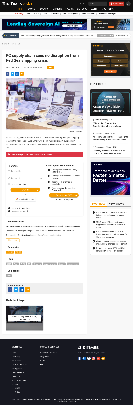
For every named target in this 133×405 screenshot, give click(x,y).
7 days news (44, 356)
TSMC (45, 14)
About (14, 352)
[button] (25, 199)
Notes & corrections (19, 380)
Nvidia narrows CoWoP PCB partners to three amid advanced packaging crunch (111, 215)
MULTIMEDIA (107, 9)
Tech (12, 44)
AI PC (23, 264)
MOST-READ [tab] (98, 204)
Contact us (16, 376)
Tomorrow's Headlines (105, 36)
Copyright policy (18, 372)
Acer (16, 264)
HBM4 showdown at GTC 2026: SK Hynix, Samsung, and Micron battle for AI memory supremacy (111, 234)
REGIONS (31, 9)
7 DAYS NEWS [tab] (116, 204)
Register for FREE (66, 195)
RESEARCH (44, 9)
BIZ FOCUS (82, 9)
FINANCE (69, 9)
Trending (19, 14)
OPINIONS (57, 9)
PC (29, 264)
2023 (9, 264)
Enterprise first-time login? (21, 208)
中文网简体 (16, 392)
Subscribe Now (46, 154)
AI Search (55, 14)
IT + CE (10, 252)
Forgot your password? (19, 211)
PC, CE (18, 252)
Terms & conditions (19, 364)
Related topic (16, 300)
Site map (15, 384)
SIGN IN (30, 189)
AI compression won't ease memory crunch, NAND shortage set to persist (111, 242)
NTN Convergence (70, 14)
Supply (61, 264)
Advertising (16, 356)
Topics (42, 360)
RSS (41, 364)
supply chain (73, 264)
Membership (16, 360)
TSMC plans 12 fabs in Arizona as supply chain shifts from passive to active (110, 225)
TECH (20, 9)
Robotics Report (88, 14)
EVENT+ (94, 9)
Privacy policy (17, 368)
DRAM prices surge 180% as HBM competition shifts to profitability (110, 249)
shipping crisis (50, 264)
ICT (19, 44)
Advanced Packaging (107, 14)
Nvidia (36, 14)
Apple (27, 14)
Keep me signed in (19, 184)
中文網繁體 (16, 388)
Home (4, 44)
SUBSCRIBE (116, 3)
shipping (37, 264)
